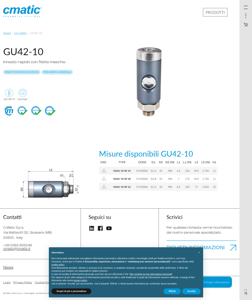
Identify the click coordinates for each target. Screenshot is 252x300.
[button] (199, 252)
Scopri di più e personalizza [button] (71, 291)
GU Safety (20, 33)
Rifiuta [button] (172, 291)
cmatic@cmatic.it (16, 248)
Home (7, 33)
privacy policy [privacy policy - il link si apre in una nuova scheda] (80, 280)
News (8, 267)
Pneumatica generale (57, 72)
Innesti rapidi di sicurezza (22, 72)
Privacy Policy (22, 282)
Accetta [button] (191, 291)
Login (7, 282)
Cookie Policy (44, 282)
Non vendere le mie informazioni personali (151, 274)
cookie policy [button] (57, 264)
